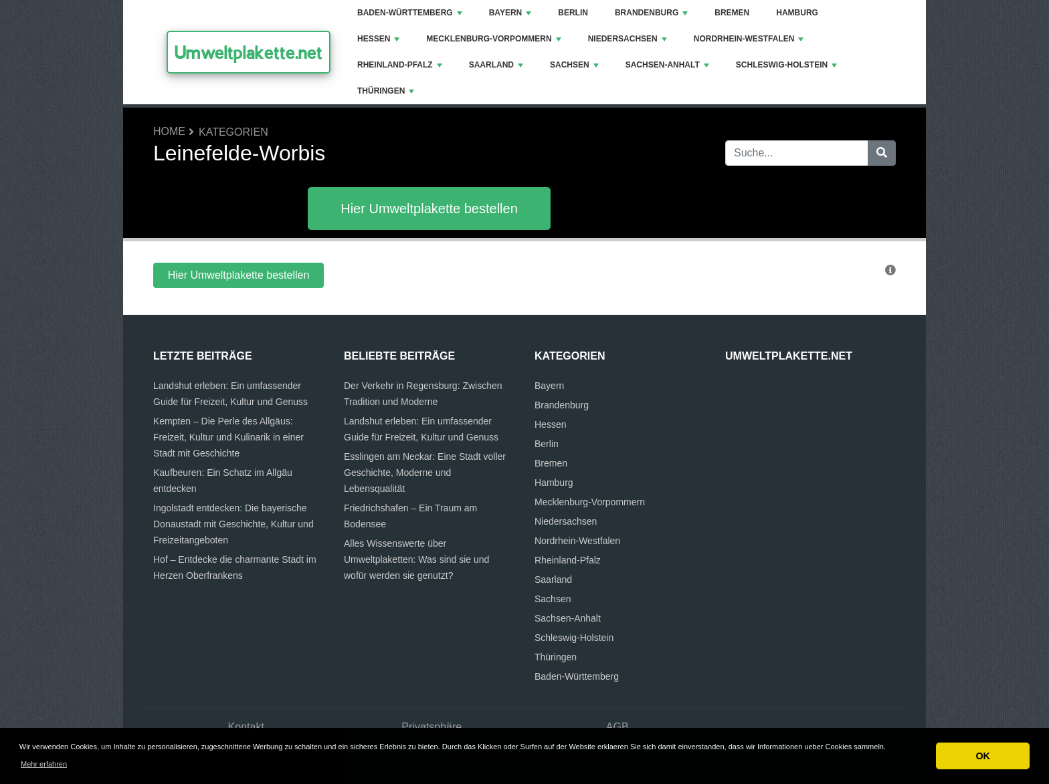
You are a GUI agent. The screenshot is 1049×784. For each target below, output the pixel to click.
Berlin (573, 12)
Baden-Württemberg (409, 12)
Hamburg (797, 12)
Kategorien (233, 132)
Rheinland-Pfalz (399, 65)
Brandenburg (651, 12)
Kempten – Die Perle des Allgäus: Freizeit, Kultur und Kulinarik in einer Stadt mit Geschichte (228, 437)
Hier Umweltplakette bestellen (429, 208)
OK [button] (982, 756)
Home (169, 131)
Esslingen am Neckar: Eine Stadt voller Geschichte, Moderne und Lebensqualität (425, 472)
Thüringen (385, 91)
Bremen (731, 12)
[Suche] (882, 153)
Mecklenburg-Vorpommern (493, 38)
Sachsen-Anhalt (667, 65)
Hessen (378, 38)
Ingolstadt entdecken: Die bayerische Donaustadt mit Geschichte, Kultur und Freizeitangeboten (233, 524)
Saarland (496, 65)
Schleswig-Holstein (786, 65)
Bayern (510, 12)
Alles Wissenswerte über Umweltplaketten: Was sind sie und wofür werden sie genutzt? (416, 559)
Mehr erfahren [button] (44, 764)
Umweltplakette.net (248, 52)
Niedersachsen (627, 38)
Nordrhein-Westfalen (749, 38)
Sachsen (574, 65)
